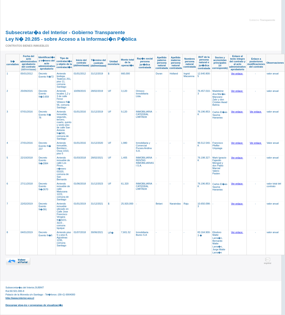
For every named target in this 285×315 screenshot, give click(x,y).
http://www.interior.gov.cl (20, 298)
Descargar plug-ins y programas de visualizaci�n (34, 305)
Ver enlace (237, 73)
